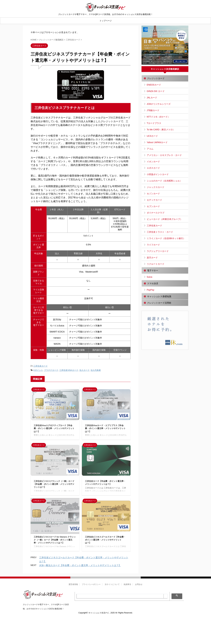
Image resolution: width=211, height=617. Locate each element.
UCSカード (152, 136)
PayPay (150, 290)
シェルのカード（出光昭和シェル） (164, 180)
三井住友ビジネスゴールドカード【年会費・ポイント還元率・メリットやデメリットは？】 (105, 540)
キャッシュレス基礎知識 (159, 296)
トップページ (105, 21)
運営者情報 (73, 584)
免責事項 (127, 584)
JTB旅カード (153, 110)
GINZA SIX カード (156, 91)
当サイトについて (112, 584)
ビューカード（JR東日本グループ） (164, 219)
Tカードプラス (154, 123)
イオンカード (153, 161)
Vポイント (38, 370)
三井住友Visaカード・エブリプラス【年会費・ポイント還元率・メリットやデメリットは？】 (105, 428)
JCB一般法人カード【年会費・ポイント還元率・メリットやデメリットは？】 (80, 565)
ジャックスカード (155, 187)
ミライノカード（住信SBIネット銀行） (166, 238)
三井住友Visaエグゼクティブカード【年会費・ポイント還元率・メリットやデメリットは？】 (54, 428)
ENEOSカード (154, 85)
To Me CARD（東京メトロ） (161, 129)
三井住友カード (40, 366)
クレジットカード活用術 (159, 303)
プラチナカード (51, 370)
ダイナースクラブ (155, 212)
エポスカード (153, 168)
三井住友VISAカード (68, 370)
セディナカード (154, 200)
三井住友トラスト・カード (160, 232)
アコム (150, 148)
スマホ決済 (152, 283)
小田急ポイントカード (158, 174)
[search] (120, 596)
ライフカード (153, 244)
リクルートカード (155, 264)
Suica (149, 277)
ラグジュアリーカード (158, 251)
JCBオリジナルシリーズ (159, 104)
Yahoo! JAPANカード (157, 142)
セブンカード (153, 206)
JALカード (152, 97)
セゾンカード (153, 193)
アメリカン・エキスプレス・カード (164, 155)
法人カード (84, 370)
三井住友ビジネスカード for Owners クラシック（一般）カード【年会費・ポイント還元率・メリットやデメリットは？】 (55, 540)
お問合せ (138, 584)
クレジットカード (156, 78)
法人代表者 (96, 370)
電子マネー (152, 270)
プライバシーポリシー (91, 584)
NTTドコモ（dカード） (158, 117)
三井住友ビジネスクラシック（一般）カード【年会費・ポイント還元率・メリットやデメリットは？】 (54, 484)
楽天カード (152, 257)
